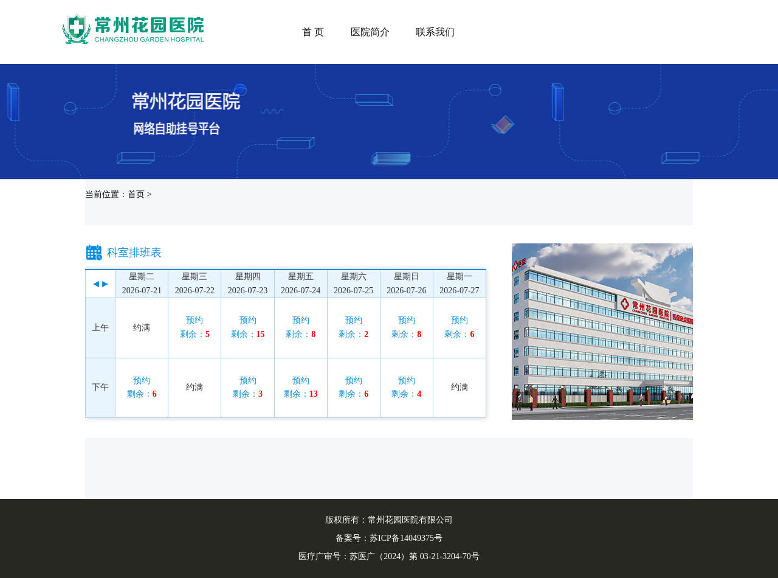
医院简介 (370, 32)
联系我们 (435, 32)
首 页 (313, 32)
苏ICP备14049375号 (406, 538)
